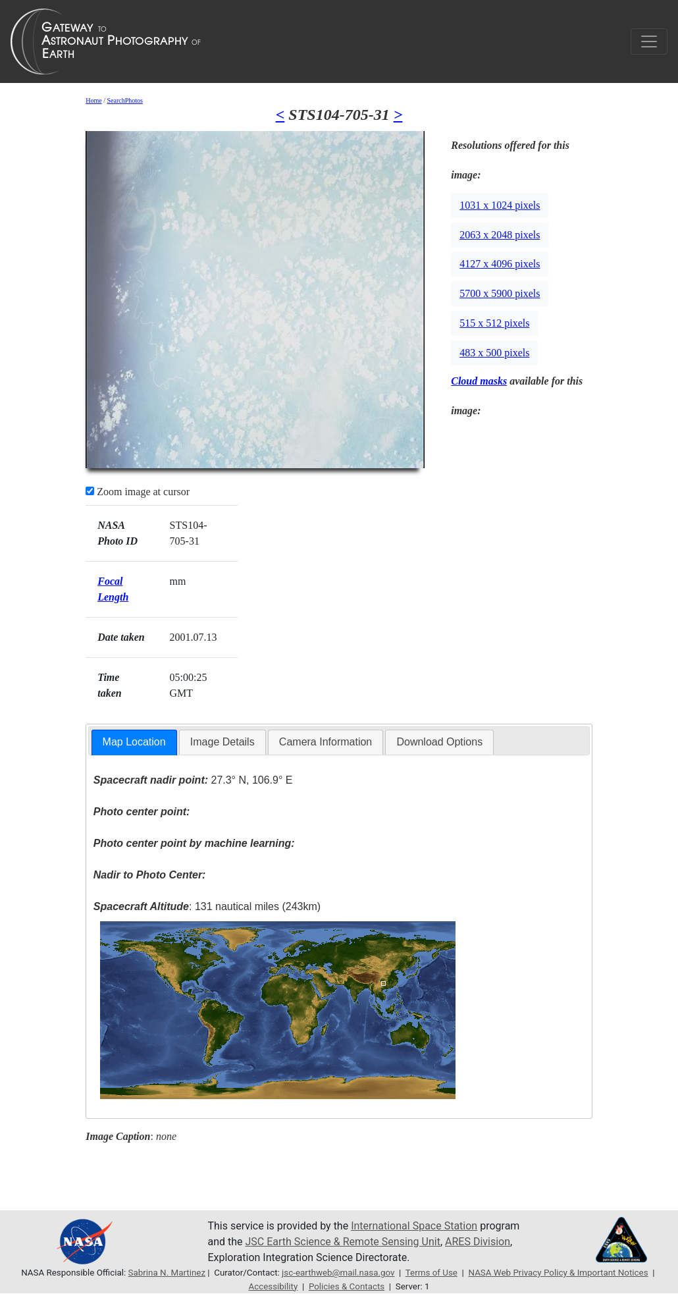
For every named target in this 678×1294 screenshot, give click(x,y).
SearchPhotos (124, 100)
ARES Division (477, 1241)
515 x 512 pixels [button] (494, 323)
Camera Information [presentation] (325, 741)
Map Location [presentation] (134, 741)
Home (93, 100)
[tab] (134, 742)
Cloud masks (479, 381)
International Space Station (414, 1226)
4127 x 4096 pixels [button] (499, 263)
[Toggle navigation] (649, 41)
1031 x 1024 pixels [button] (499, 205)
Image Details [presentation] (222, 741)
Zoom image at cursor (138, 491)
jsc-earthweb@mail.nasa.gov (338, 1273)
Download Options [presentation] (439, 741)
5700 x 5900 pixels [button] (499, 293)
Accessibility (273, 1286)
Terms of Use (431, 1273)
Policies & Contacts (346, 1286)
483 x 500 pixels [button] (494, 352)
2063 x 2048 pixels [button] (499, 234)
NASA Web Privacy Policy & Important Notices (558, 1273)
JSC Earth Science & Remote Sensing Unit (342, 1241)
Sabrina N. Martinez (166, 1273)
